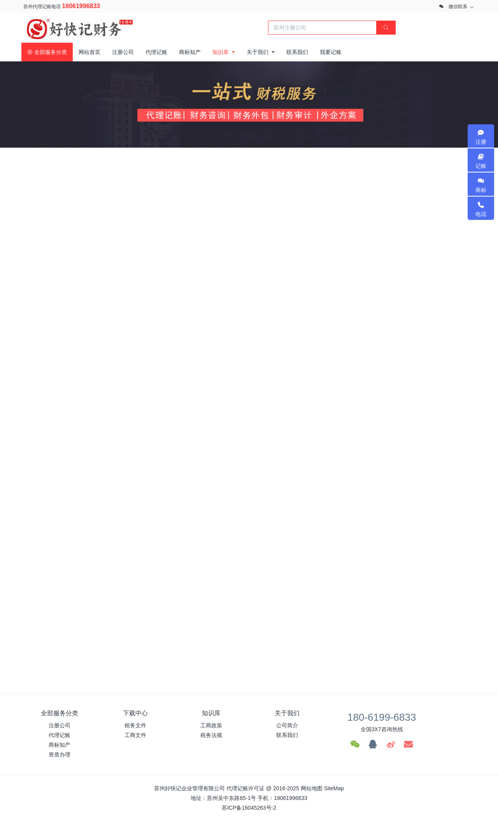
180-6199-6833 (381, 717)
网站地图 (312, 788)
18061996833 (81, 6)
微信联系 (458, 6)
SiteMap (334, 788)
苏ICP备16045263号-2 (249, 808)
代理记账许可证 (245, 788)
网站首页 (89, 52)
